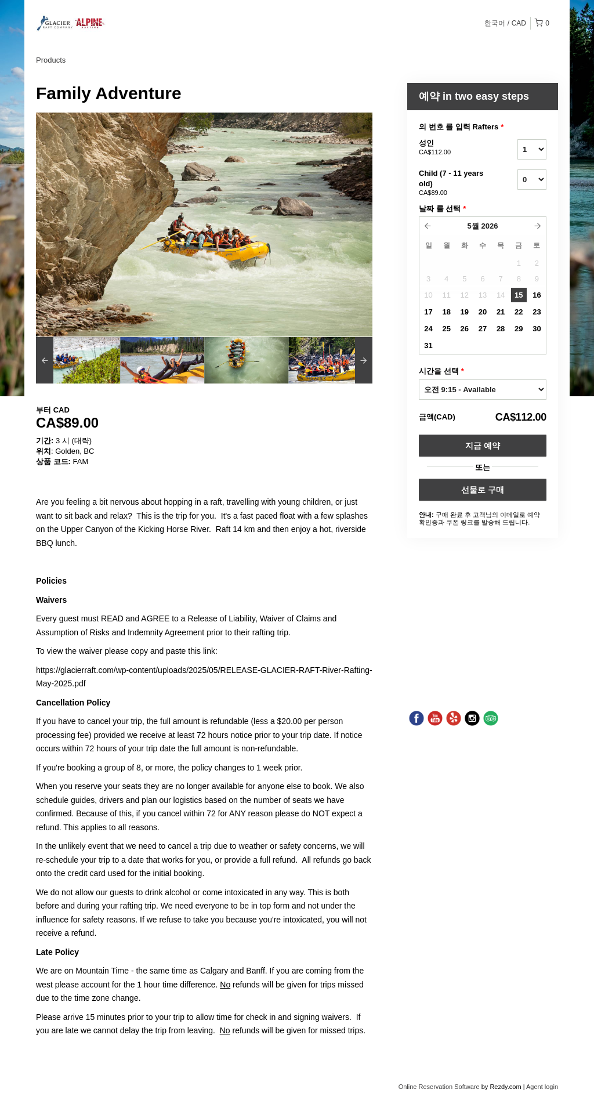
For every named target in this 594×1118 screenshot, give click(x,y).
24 (428, 328)
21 (501, 311)
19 (465, 311)
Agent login (542, 1086)
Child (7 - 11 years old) (453, 183)
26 (465, 328)
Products (51, 60)
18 (446, 311)
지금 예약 (482, 445)
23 (537, 311)
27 (483, 328)
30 (537, 328)
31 (428, 345)
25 (446, 328)
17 (428, 311)
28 (501, 328)
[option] (78, 360)
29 (519, 328)
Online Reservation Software (439, 1086)
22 (519, 311)
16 (537, 295)
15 (519, 295)
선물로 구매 (482, 489)
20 (483, 311)
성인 (453, 148)
